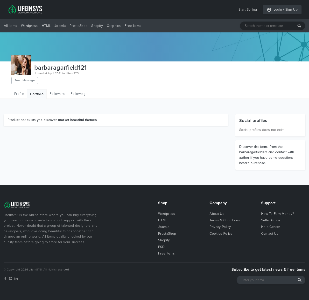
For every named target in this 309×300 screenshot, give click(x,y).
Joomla (60, 26)
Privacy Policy (220, 227)
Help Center (270, 227)
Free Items (133, 26)
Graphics (114, 26)
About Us (217, 214)
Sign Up (291, 10)
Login (278, 10)
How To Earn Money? (277, 214)
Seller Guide (271, 220)
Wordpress (29, 26)
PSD (161, 247)
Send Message (24, 80)
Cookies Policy (221, 234)
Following (77, 94)
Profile (19, 94)
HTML (46, 26)
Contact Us (269, 234)
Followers (57, 94)
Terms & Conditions (225, 220)
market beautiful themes (77, 120)
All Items (10, 26)
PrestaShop (78, 26)
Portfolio (36, 94)
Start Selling (248, 10)
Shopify (97, 26)
